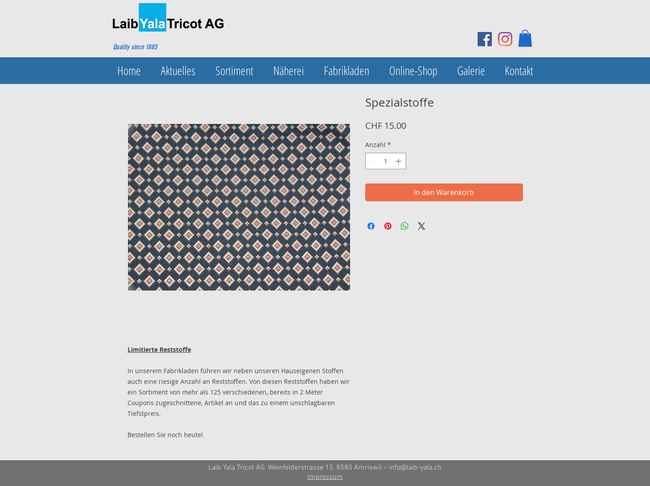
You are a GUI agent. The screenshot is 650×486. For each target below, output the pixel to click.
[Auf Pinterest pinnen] (388, 226)
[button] (525, 38)
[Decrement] (372, 161)
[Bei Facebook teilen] (371, 226)
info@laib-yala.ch (415, 467)
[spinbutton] (386, 161)
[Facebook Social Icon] (485, 39)
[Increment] (399, 161)
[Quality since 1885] (156, 47)
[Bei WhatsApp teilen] (404, 226)
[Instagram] (505, 39)
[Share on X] (421, 226)
